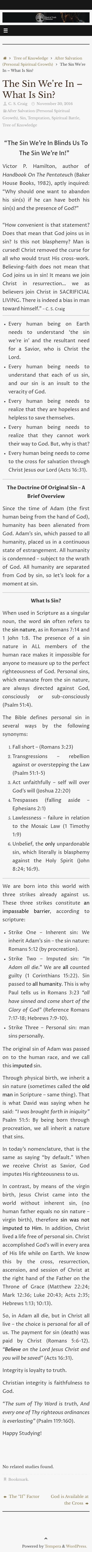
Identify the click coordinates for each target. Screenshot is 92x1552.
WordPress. (76, 1546)
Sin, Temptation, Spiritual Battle (49, 118)
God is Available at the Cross (70, 1500)
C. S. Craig (17, 104)
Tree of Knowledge (30, 58)
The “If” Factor (21, 1496)
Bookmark (18, 1479)
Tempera (53, 1546)
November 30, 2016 (55, 104)
